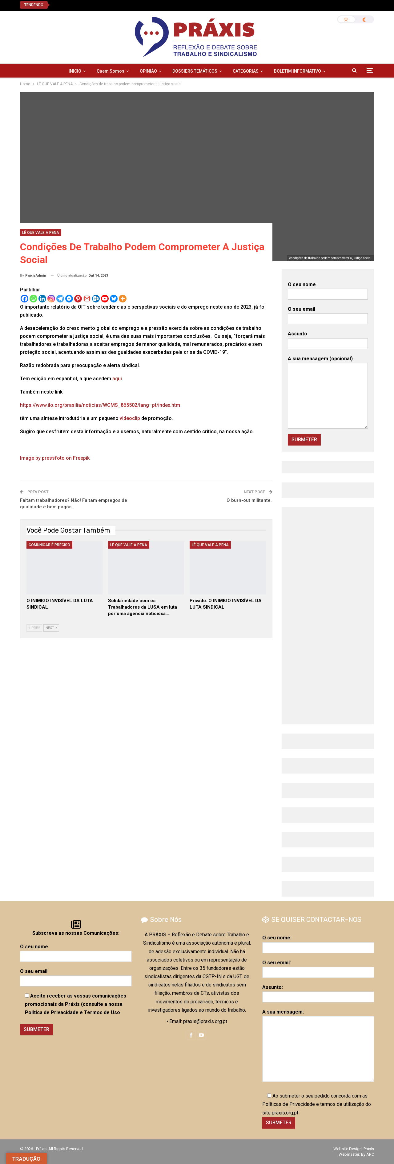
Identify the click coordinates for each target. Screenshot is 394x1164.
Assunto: (318, 992)
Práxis (369, 1148)
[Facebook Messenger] (69, 298)
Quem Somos (110, 71)
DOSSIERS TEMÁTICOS (194, 71)
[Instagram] (51, 298)
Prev (34, 628)
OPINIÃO (148, 71)
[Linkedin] (42, 298)
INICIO (75, 71)
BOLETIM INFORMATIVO (297, 71)
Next (51, 628)
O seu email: (318, 967)
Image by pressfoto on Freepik (55, 458)
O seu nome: (318, 942)
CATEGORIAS (246, 71)
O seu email (328, 314)
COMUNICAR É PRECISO (49, 545)
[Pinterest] (78, 298)
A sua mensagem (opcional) (328, 392)
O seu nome (328, 289)
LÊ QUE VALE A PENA (40, 232)
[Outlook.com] (96, 298)
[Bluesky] (114, 298)
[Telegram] (60, 298)
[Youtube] (105, 298)
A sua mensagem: (318, 1045)
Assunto (328, 338)
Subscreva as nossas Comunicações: (75, 933)
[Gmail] (87, 298)
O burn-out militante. (249, 500)
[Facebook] (24, 298)
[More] (123, 298)
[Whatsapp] (33, 298)
